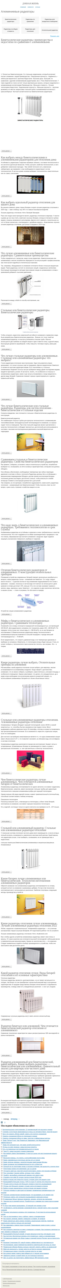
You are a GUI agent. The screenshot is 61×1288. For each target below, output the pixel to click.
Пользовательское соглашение (14, 1281)
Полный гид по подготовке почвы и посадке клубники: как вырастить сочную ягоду (31, 1166)
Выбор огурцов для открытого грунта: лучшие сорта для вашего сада (26, 1179)
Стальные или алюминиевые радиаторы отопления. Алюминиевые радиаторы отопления (29, 721)
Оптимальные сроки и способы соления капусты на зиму (22, 1251)
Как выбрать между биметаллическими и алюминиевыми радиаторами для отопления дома (28, 158)
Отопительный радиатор (50, 30)
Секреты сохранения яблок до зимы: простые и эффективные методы (26, 1138)
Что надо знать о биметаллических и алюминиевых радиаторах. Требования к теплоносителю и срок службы (29, 527)
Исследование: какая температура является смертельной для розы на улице (29, 1245)
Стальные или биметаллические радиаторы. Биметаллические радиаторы (25, 311)
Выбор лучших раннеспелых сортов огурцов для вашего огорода (25, 1188)
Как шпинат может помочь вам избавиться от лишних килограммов (26, 1253)
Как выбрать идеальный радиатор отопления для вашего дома (28, 203)
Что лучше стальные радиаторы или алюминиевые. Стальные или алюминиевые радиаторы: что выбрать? (29, 358)
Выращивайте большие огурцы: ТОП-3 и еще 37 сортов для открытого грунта (29, 1182)
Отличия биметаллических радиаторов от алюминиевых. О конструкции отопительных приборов (26, 572)
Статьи (37, 7)
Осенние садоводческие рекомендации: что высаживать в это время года (28, 1195)
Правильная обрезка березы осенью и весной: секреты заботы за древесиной (29, 1247)
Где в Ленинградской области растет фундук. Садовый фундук (23, 1269)
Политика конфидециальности (9, 1283)
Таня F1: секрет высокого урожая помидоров (18, 1151)
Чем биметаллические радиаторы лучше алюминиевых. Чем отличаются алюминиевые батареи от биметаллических (27, 781)
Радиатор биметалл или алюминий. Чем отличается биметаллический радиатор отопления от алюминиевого (29, 1028)
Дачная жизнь (30, 3)
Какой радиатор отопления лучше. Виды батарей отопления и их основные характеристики (28, 974)
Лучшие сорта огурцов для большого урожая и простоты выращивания (27, 1184)
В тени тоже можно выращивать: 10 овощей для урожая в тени (24, 1205)
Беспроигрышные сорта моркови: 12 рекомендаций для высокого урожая (27, 1129)
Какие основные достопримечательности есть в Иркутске (22, 1164)
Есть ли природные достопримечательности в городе (21, 1149)
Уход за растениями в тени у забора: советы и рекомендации (24, 1216)
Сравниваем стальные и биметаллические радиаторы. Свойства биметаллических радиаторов (29, 460)
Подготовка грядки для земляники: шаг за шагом (19, 1168)
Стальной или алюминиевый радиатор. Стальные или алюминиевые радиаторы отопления (28, 829)
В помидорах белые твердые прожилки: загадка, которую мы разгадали (27, 1199)
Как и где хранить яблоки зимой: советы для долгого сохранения (24, 1134)
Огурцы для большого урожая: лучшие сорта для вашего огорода (25, 1186)
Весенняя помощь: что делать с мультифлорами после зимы (24, 1158)
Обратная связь (6, 1285)
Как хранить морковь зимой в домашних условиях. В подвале (24, 1218)
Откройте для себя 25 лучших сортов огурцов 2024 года (22, 1177)
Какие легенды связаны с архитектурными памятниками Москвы (25, 1162)
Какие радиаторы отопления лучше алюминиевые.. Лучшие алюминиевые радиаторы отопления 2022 (29, 924)
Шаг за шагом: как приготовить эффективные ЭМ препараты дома (25, 1258)
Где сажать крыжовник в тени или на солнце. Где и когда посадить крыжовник (28, 1266)
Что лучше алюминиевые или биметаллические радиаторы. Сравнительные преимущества (27, 254)
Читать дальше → (6, 151)
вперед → (15, 1119)
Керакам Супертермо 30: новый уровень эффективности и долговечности (28, 1242)
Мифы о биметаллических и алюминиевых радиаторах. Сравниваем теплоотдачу (25, 621)
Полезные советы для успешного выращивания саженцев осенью (25, 1197)
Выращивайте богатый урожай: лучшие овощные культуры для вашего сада (29, 1234)
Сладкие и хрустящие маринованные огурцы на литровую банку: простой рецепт (30, 1132)
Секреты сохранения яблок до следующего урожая (20, 1136)
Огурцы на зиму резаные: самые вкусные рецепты (20, 1147)
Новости (31, 7)
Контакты (5, 1281)
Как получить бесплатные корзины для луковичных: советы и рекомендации (29, 1236)
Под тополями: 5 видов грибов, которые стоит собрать (21, 1173)
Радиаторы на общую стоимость (11, 30)
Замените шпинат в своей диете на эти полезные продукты (23, 1255)
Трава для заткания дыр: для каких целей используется (21, 1145)
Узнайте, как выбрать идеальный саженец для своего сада (23, 1175)
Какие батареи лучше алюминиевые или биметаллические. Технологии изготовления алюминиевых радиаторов (25, 880)
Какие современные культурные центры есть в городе (21, 1160)
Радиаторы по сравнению (30, 20)
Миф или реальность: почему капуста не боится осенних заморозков (26, 1249)
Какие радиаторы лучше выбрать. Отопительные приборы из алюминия (28, 663)
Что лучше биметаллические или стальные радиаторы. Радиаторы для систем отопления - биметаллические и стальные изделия (26, 408)
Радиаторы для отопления (30, 30)
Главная (23, 7)
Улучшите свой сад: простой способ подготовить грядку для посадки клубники (29, 1171)
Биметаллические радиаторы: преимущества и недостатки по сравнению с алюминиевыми (27, 41)
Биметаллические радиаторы (10, 20)
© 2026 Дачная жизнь (7, 1278)
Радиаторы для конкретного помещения (49, 20)
